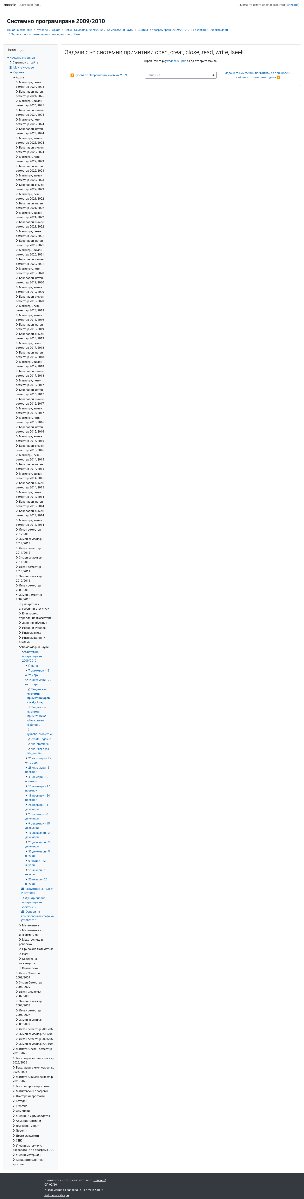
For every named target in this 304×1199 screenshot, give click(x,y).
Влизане (292, 5)
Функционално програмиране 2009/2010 (33, 902)
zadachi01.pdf (176, 61)
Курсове (42, 30)
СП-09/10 (50, 1184)
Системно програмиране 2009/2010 (162, 30)
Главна (33, 665)
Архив (56, 30)
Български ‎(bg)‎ (28, 5)
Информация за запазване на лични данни (73, 1190)
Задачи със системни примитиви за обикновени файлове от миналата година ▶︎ (258, 75)
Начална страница (19, 30)
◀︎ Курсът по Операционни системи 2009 (98, 75)
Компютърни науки (120, 30)
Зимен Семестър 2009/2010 (84, 30)
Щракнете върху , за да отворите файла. (180, 61)
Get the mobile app (56, 1195)
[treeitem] (30, 611)
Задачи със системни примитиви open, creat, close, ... (47, 34)
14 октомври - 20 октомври (209, 30)
